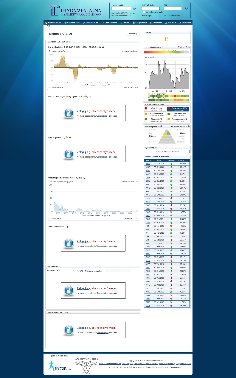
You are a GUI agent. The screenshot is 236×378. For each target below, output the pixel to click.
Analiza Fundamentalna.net (110, 364)
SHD (148, 254)
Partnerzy (171, 364)
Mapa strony (164, 367)
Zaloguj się (83, 111)
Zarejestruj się (102, 116)
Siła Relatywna (152, 364)
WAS (148, 299)
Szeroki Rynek (127, 364)
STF (148, 233)
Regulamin (124, 367)
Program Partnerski (183, 364)
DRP (148, 198)
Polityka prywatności (137, 367)
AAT (148, 174)
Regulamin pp (175, 367)
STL (148, 285)
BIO (48, 26)
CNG (148, 178)
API (148, 236)
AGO (148, 184)
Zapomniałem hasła (172, 15)
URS (148, 167)
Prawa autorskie (152, 367)
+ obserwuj (132, 34)
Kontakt (112, 367)
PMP (148, 302)
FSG (148, 164)
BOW (148, 306)
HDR (148, 295)
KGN (148, 278)
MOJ (148, 288)
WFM (148, 171)
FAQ (117, 367)
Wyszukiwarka (140, 364)
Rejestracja (146, 15)
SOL (148, 292)
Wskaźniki (163, 364)
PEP (148, 202)
